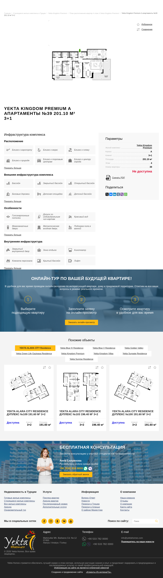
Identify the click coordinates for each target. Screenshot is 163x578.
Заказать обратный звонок (76, 474)
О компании (126, 504)
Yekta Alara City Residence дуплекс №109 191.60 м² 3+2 (27, 413)
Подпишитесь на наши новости (137, 542)
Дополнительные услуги (55, 507)
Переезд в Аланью (90, 507)
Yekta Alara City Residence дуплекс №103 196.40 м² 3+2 (80, 413)
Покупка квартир (51, 498)
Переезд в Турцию (90, 504)
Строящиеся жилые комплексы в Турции (29, 13)
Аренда (8, 507)
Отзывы (124, 501)
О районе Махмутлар (91, 510)
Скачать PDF (118, 178)
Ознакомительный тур (15, 510)
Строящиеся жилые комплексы (19, 501)
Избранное (146, 24)
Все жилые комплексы (15, 504)
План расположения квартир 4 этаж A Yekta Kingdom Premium (94, 13)
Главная (7, 13)
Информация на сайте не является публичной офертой (81, 568)
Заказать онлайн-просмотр (81, 322)
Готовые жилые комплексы (17, 498)
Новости (85, 501)
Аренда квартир (50, 501)
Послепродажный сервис (55, 504)
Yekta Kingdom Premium (57, 13)
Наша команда (127, 498)
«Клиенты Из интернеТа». (99, 572)
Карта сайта (126, 507)
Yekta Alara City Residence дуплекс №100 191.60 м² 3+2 (133, 413)
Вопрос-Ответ (88, 498)
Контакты (124, 510)
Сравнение (146, 29)
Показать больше (12, 168)
